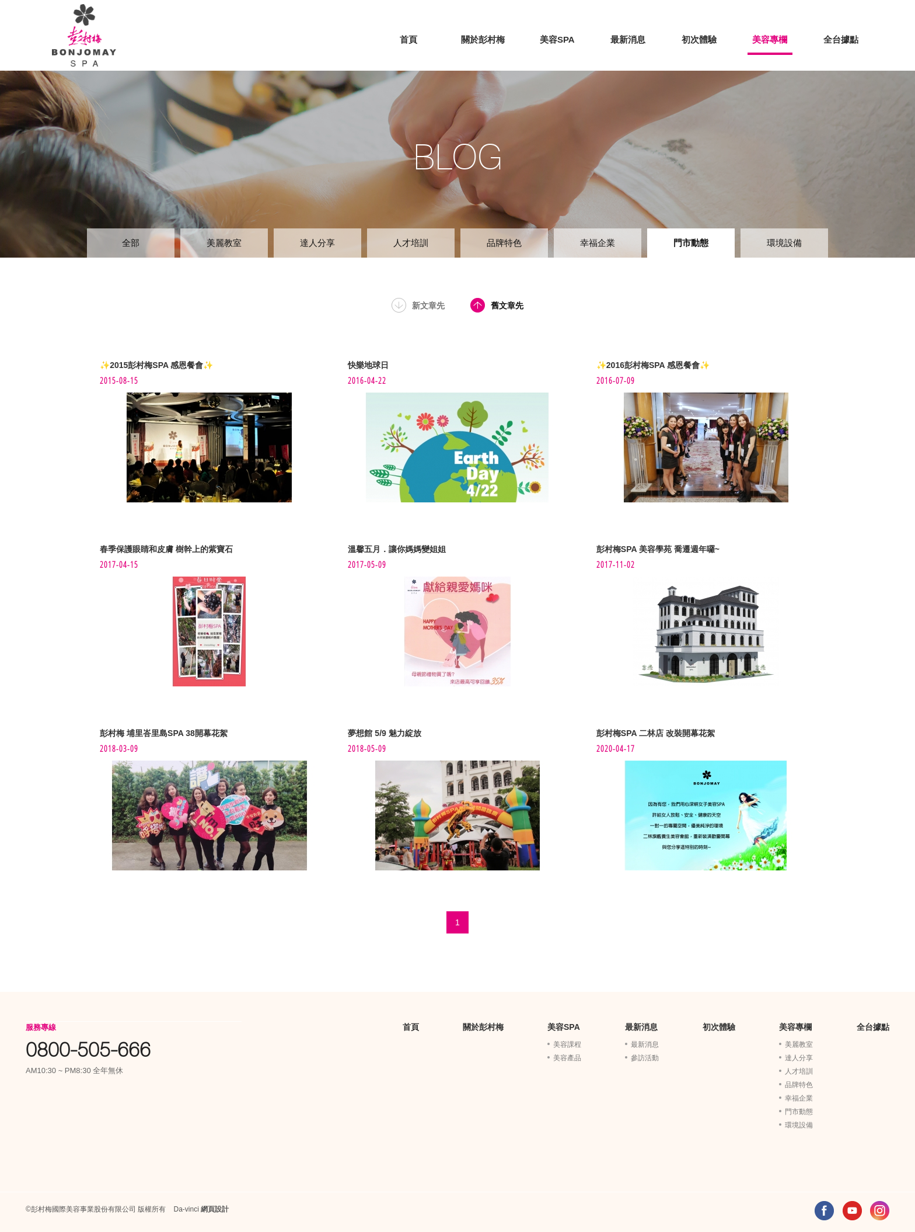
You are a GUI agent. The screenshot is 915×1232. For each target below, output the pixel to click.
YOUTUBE (852, 1210)
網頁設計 (215, 1209)
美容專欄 (769, 39)
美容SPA (557, 39)
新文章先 (428, 305)
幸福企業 (597, 243)
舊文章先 (507, 305)
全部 (130, 243)
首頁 (408, 39)
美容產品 (567, 1058)
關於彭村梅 (483, 39)
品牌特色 (504, 243)
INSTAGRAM (879, 1210)
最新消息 (627, 39)
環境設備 (784, 243)
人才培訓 (410, 243)
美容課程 (567, 1044)
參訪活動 (645, 1058)
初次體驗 (699, 39)
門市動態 (690, 243)
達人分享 (317, 243)
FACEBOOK (824, 1210)
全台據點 (840, 39)
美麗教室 (224, 243)
